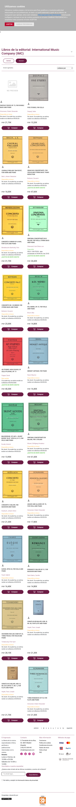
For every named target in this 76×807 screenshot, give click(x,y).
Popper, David (6, 375)
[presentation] (17, 786)
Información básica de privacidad (27, 780)
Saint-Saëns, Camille (33, 575)
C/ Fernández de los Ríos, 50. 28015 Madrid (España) (28, 743)
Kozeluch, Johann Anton (9, 511)
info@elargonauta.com (27, 750)
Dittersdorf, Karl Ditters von (35, 246)
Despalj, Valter (31, 111)
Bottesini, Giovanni (33, 178)
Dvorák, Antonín (6, 444)
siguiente (69, 728)
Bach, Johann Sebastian (9, 176)
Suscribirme (33, 775)
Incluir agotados (8, 68)
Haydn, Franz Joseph (33, 627)
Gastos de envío (44, 747)
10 (63, 728)
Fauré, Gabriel (6, 575)
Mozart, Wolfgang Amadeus (35, 443)
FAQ (40, 752)
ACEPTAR (9, 24)
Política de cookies (45, 743)
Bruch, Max (30, 312)
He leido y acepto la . (20, 780)
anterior (36, 728)
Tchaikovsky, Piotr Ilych (9, 642)
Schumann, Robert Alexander (9, 111)
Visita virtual (43, 750)
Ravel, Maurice (31, 375)
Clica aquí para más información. (49, 15)
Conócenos (42, 740)
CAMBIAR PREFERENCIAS (24, 24)
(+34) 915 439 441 (26, 747)
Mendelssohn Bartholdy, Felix (10, 247)
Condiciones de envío (45, 745)
